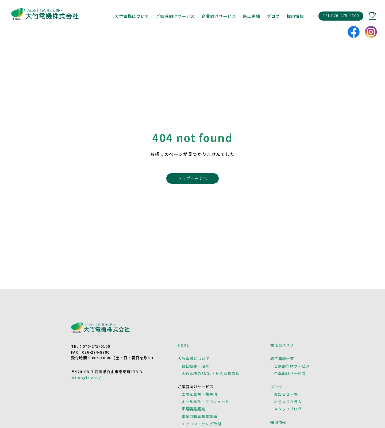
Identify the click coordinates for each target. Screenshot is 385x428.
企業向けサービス (290, 373)
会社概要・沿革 (196, 366)
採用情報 (295, 16)
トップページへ (192, 178)
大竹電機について (132, 16)
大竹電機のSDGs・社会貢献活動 (211, 373)
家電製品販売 (194, 408)
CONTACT (372, 16)
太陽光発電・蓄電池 (200, 394)
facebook (354, 32)
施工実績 (251, 16)
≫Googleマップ (86, 377)
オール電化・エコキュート (206, 401)
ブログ (273, 16)
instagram (371, 32)
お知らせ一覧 (286, 394)
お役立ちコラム (288, 401)
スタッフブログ (288, 408)
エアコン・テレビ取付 (202, 423)
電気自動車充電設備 (200, 416)
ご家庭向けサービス (292, 366)
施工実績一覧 (282, 358)
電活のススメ (282, 345)
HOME (183, 345)
